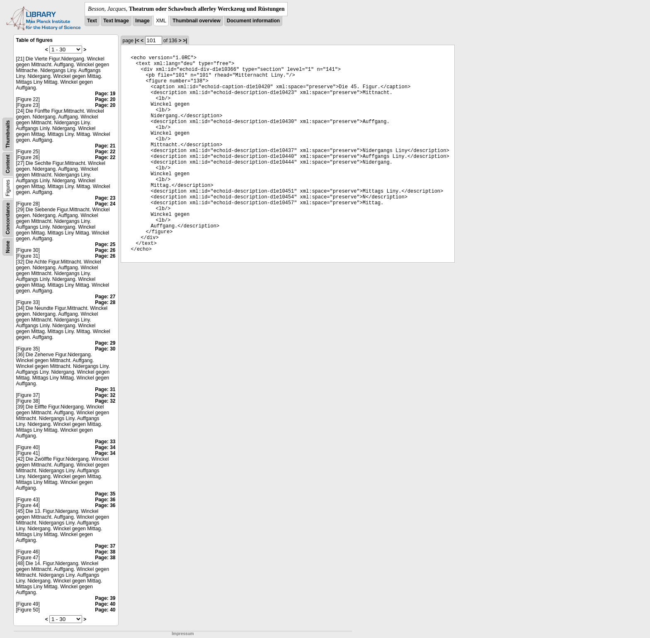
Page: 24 (105, 204)
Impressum (183, 633)
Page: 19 (105, 94)
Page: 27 (105, 297)
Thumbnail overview (196, 21)
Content (8, 164)
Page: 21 (105, 146)
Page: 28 (105, 302)
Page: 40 (105, 604)
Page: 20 (105, 99)
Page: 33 (105, 442)
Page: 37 (105, 546)
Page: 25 (105, 244)
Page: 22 (105, 152)
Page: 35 (105, 494)
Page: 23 (105, 198)
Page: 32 (105, 395)
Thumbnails (8, 134)
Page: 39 (105, 598)
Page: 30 (105, 349)
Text (92, 21)
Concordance (8, 218)
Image (142, 21)
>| (185, 41)
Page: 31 (105, 389)
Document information (253, 21)
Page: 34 (105, 447)
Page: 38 (105, 552)
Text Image (116, 21)
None (8, 247)
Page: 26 (105, 250)
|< (137, 41)
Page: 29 (105, 343)
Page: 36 (105, 500)
